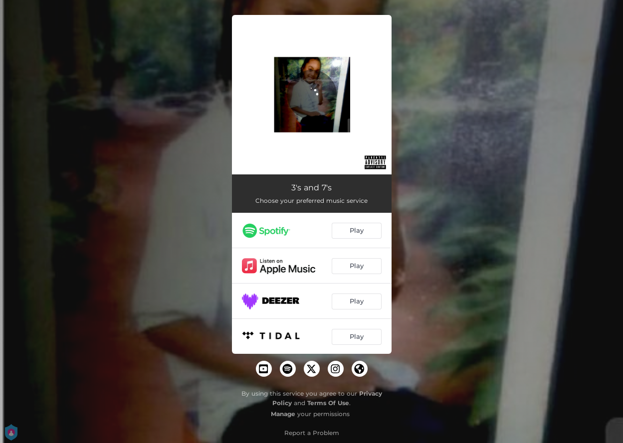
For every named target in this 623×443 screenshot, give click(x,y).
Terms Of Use (328, 403)
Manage (283, 414)
